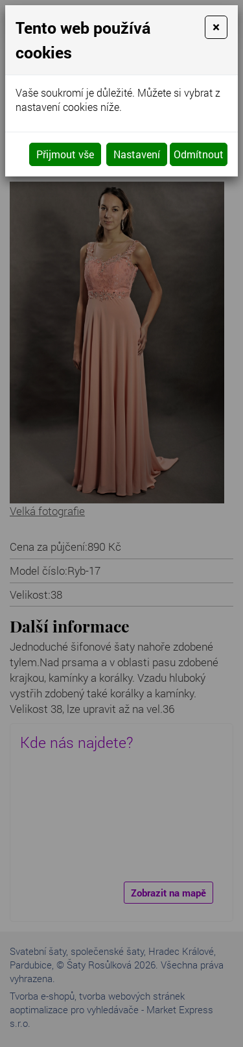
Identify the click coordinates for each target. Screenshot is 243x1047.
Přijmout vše (65, 154)
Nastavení (136, 154)
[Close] (216, 27)
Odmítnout (199, 154)
